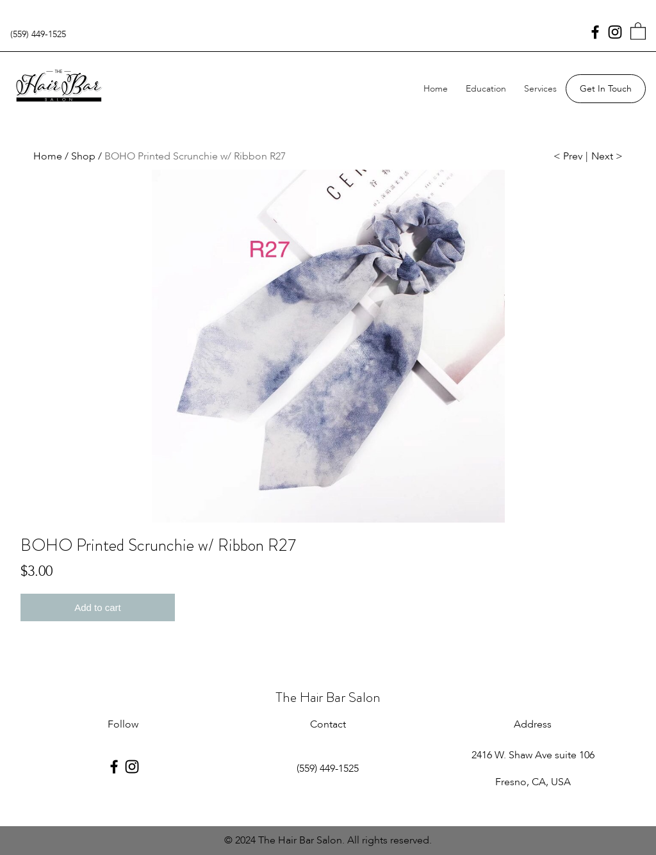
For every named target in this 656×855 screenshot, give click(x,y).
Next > (607, 156)
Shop (83, 156)
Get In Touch (606, 89)
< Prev (568, 156)
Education (486, 89)
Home (435, 89)
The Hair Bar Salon (328, 697)
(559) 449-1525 (38, 34)
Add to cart (97, 607)
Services (540, 89)
